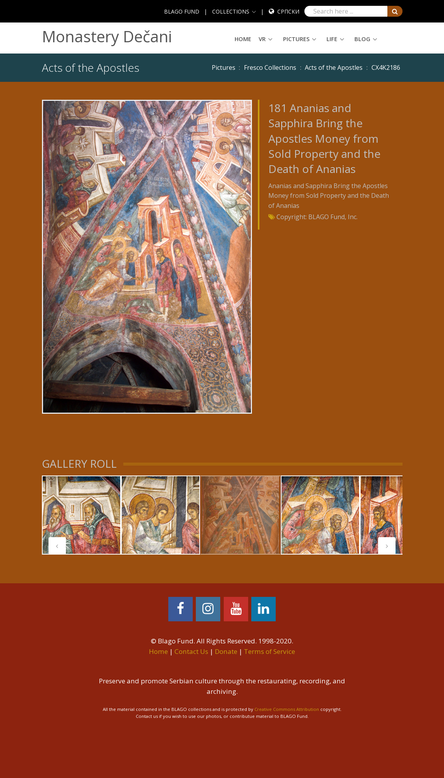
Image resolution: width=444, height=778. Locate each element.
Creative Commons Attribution (286, 709)
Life (332, 39)
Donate (226, 651)
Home (243, 39)
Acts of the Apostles (334, 67)
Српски (288, 11)
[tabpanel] (81, 515)
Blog (362, 39)
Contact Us (191, 651)
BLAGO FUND (181, 11)
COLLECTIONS (230, 11)
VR (262, 39)
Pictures (296, 39)
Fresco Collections (270, 67)
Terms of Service (269, 651)
